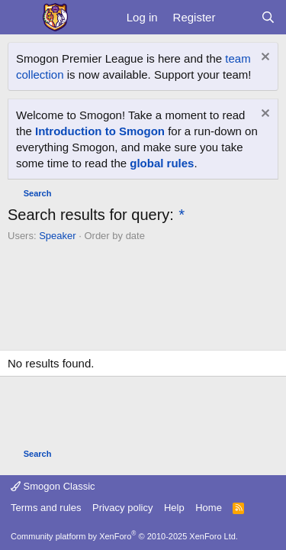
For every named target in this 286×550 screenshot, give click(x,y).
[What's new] (237, 17)
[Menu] (21, 17)
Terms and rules (46, 507)
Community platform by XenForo (124, 536)
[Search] (268, 17)
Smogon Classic (53, 486)
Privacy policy (122, 507)
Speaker (57, 235)
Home (208, 507)
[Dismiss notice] (263, 58)
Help (174, 507)
